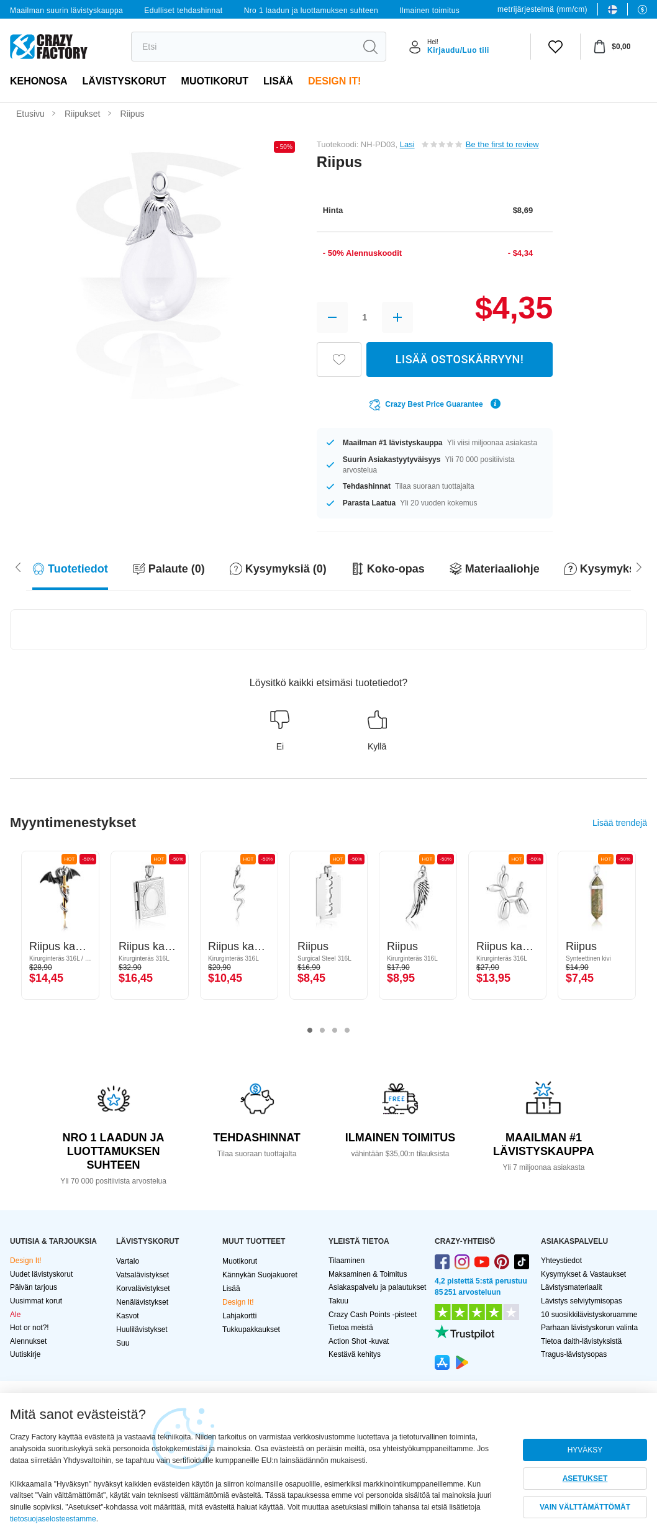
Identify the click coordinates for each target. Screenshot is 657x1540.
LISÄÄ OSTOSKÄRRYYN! (459, 359)
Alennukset (28, 1341)
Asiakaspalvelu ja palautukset (377, 1287)
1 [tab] (310, 1031)
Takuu (338, 1301)
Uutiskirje (25, 1354)
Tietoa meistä (350, 1327)
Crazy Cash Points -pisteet (372, 1314)
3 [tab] (334, 1031)
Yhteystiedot (561, 1260)
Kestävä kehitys (354, 1354)
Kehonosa (38, 81)
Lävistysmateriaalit (571, 1287)
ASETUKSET (585, 1478)
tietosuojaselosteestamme (53, 1519)
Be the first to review (502, 144)
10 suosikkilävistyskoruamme (589, 1314)
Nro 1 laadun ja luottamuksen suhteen (311, 10)
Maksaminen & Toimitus (367, 1274)
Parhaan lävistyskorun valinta (589, 1327)
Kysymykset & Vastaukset (583, 1274)
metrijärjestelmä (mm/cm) (542, 9)
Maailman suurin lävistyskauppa (66, 10)
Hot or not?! (29, 1327)
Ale (15, 1314)
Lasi (407, 144)
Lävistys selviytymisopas (581, 1301)
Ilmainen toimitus (429, 10)
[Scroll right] (18, 566)
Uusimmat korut (36, 1301)
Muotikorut (214, 81)
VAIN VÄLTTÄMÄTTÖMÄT (585, 1507)
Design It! (334, 81)
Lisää (278, 81)
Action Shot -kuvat (358, 1341)
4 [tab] (347, 1031)
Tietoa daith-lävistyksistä (581, 1341)
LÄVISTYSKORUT (124, 81)
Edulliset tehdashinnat (183, 10)
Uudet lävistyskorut (41, 1274)
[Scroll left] (639, 566)
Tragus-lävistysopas (574, 1354)
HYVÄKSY (585, 1450)
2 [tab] (322, 1031)
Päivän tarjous (33, 1287)
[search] (243, 46)
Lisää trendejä (619, 823)
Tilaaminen (346, 1260)
